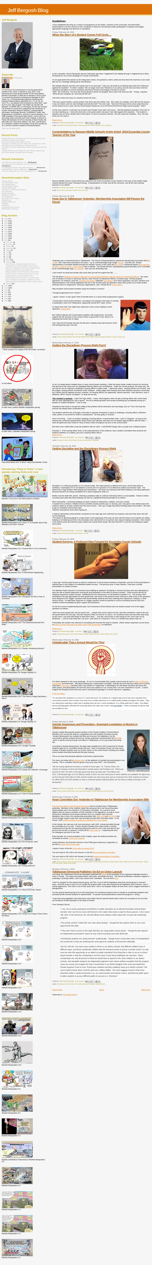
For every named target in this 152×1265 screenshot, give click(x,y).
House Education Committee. (104, 852)
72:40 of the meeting (76, 838)
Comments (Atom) (70, 995)
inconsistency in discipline (91, 440)
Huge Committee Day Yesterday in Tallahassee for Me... (23, 279)
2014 (6, 288)
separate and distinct (87, 281)
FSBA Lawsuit (94, 337)
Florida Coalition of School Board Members (95, 862)
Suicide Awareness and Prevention (103, 791)
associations (108, 281)
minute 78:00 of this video (70, 844)
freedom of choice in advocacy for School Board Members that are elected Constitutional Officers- (102, 277)
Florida (80, 125)
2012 (6, 292)
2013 (6, 290)
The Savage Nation (8, 184)
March (8, 260)
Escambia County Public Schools (73, 634)
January (9, 283)
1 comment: (78, 631)
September (10, 248)
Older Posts (145, 990)
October (9, 246)
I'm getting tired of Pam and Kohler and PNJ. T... (18, 167)
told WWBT (118, 706)
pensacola (86, 125)
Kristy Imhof (61, 190)
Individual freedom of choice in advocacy (112, 337)
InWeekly (5, 203)
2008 (6, 301)
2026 (6, 219)
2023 (6, 225)
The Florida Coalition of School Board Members (70, 806)
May (7, 256)
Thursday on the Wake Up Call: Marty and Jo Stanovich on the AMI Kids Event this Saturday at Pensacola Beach (23, 144)
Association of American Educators (14, 189)
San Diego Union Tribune (10, 198)
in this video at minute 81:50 (83, 848)
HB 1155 (101, 816)
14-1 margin (78, 269)
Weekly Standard (8, 193)
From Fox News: (58, 694)
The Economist (7, 191)
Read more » (57, 120)
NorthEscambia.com (9, 202)
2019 (6, 234)
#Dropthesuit (61, 984)
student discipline (95, 125)
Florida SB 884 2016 (68, 791)
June (8, 254)
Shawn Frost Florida (69, 863)
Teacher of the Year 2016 (80, 190)
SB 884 (118, 738)
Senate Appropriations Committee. (106, 856)
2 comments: (79, 530)
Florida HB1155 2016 (68, 337)
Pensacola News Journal (10, 207)
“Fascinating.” (66, 309)
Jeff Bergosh (17, 78)
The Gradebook (7, 196)
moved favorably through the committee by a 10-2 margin (85, 820)
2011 (6, 294)
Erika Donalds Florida (74, 862)
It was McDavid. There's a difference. (15, 169)
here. (117, 878)
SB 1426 (118, 265)
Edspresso (5, 205)
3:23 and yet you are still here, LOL (14, 162)
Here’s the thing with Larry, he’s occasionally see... (19, 171)
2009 (6, 298)
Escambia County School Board (67, 440)
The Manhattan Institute (10, 186)
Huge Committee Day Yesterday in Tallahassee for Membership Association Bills (100, 799)
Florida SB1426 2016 (82, 337)
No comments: (79, 122)
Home (101, 990)
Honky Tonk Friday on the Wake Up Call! (16, 142)
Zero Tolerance (106, 125)
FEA (67, 984)
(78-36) (121, 263)
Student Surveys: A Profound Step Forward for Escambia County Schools (96, 541)
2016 (6, 240)
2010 (6, 296)
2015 (6, 286)
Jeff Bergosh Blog (28, 10)
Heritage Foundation (9, 195)
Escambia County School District (67, 125)
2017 (6, 238)
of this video (94, 830)
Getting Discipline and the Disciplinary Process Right (84, 448)
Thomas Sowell (7, 181)
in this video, (65, 686)
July (7, 252)
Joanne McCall (100, 984)
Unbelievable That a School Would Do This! (78, 642)
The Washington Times (10, 183)
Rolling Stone (6, 200)
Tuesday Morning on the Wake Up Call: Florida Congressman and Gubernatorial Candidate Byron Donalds (23, 151)
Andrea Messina (62, 862)
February (9, 262)
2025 (6, 221)
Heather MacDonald (9, 188)
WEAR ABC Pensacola (10, 209)
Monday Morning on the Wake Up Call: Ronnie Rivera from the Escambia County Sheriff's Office (24, 139)
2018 (6, 236)
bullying (59, 533)
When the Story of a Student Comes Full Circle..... (81, 34)
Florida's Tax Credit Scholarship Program (82, 984)
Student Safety (104, 634)
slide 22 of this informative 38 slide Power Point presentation (78, 625)
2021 (6, 229)
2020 (6, 231)
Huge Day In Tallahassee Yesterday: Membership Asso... (23, 268)
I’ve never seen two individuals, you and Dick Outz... (20, 164)
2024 (6, 223)
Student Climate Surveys (91, 634)
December (9, 242)
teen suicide (114, 634)
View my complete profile (11, 128)
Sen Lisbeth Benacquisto (83, 791)
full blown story (79, 760)
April (7, 258)
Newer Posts (57, 990)
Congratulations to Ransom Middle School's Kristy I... (22, 266)
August (8, 250)
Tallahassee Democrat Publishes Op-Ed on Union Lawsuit (87, 871)
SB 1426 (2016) (138, 862)
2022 (6, 227)
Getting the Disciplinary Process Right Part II (79, 345)
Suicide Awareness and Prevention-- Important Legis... (22, 277)
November (9, 244)
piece (104, 874)
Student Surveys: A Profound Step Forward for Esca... (22, 274)
